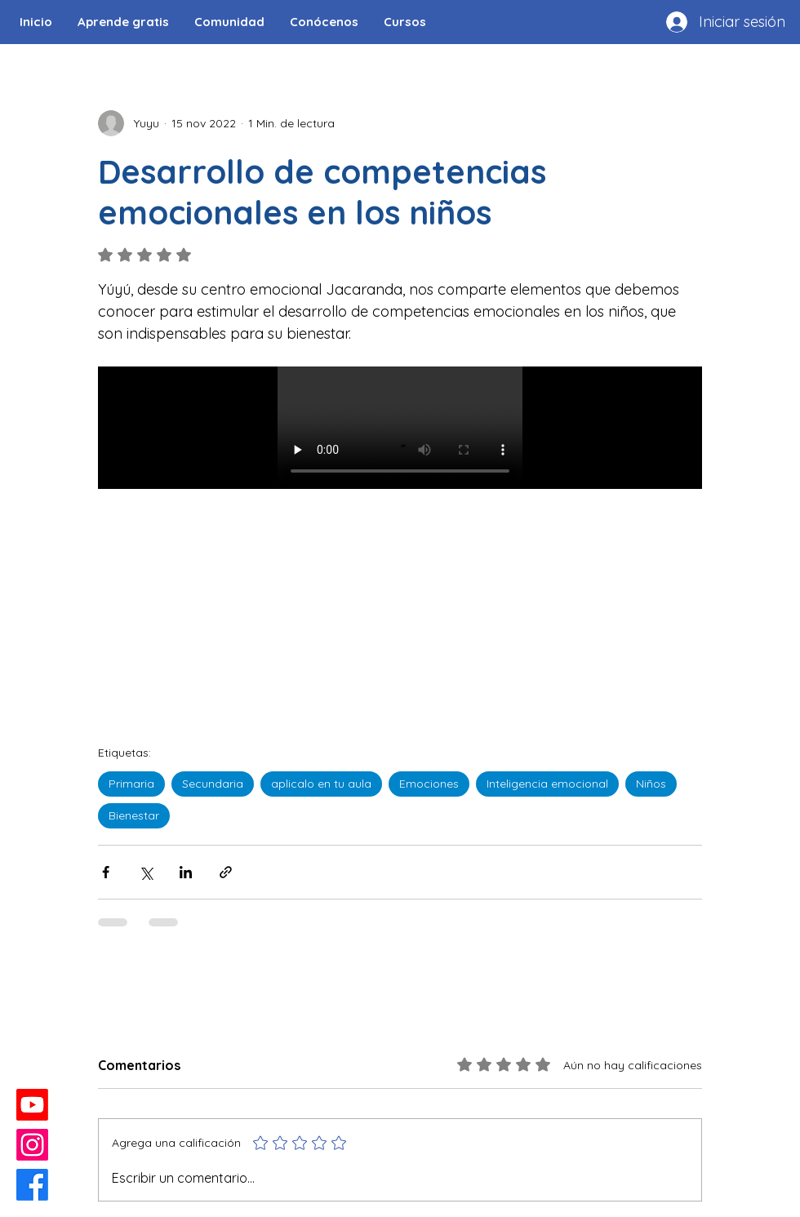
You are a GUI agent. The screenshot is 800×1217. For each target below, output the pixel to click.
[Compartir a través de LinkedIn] (185, 872)
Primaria (131, 783)
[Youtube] (32, 1105)
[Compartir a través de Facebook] (105, 872)
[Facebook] (32, 1185)
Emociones (429, 783)
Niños (651, 783)
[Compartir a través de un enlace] (225, 872)
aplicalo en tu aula (321, 783)
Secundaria (212, 783)
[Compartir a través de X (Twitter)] (145, 872)
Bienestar (134, 815)
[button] (229, 22)
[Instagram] (32, 1145)
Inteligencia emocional (547, 783)
